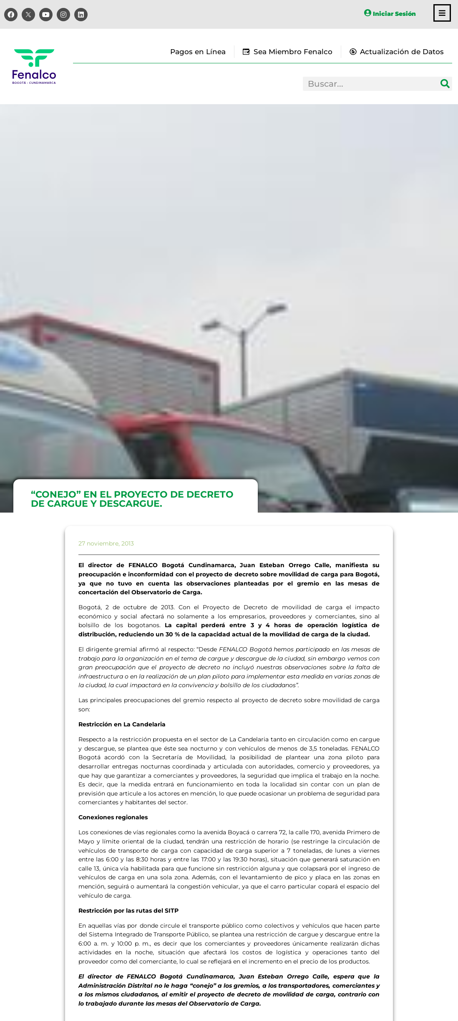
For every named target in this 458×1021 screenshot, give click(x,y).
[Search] (445, 84)
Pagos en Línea (198, 52)
